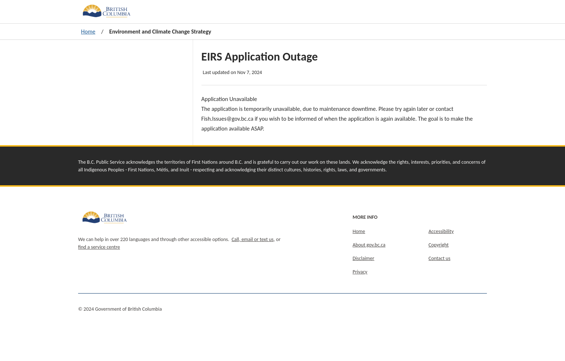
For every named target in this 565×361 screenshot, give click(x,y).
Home (88, 31)
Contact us (439, 258)
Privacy (360, 272)
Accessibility (441, 231)
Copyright (438, 245)
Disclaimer (363, 258)
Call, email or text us (252, 239)
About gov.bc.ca (369, 245)
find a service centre (99, 247)
